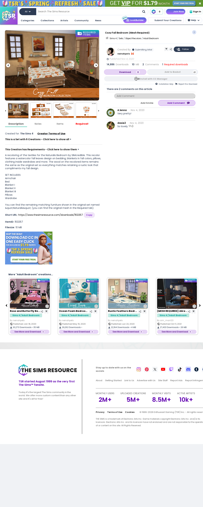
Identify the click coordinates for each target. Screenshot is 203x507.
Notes (38, 123)
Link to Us (129, 380)
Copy (89, 215)
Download (125, 72)
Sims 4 (113, 38)
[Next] (96, 65)
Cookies (129, 412)
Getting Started (113, 380)
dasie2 (121, 123)
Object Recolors (133, 38)
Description (16, 123)
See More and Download (27, 331)
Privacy (100, 412)
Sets (121, 38)
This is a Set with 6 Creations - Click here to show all (37, 139)
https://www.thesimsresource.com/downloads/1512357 (50, 215)
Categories (27, 20)
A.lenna (122, 110)
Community (81, 20)
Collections (47, 20)
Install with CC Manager (153, 78)
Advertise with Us (146, 380)
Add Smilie (147, 103)
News (98, 20)
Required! (82, 123)
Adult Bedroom (151, 38)
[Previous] (8, 65)
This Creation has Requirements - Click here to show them (41, 149)
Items (60, 123)
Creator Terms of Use (51, 133)
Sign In (195, 12)
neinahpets (123, 53)
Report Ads (176, 380)
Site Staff (163, 380)
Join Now (178, 11)
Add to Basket (173, 72)
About (99, 380)
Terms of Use (114, 412)
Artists (64, 20)
